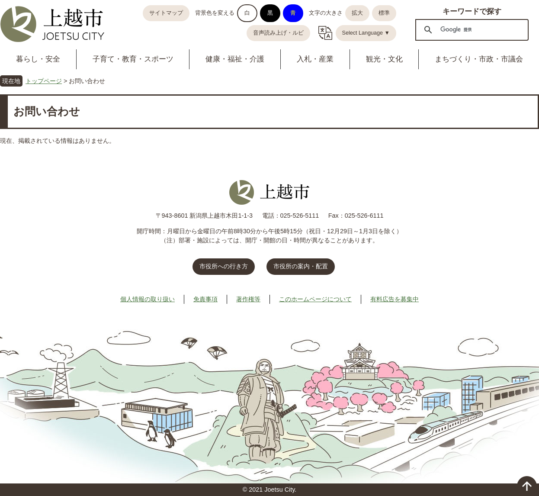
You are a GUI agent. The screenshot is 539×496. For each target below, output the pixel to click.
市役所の (300, 266)
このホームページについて (315, 299)
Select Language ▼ (366, 33)
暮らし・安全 (38, 59)
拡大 (357, 13)
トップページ (44, 80)
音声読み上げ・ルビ (278, 33)
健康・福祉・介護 (234, 59)
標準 (384, 13)
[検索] (470, 29)
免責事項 (205, 299)
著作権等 (248, 299)
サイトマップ (166, 13)
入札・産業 (315, 59)
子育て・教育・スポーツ (133, 59)
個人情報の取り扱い (147, 299)
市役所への (223, 266)
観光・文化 (384, 59)
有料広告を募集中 (394, 299)
